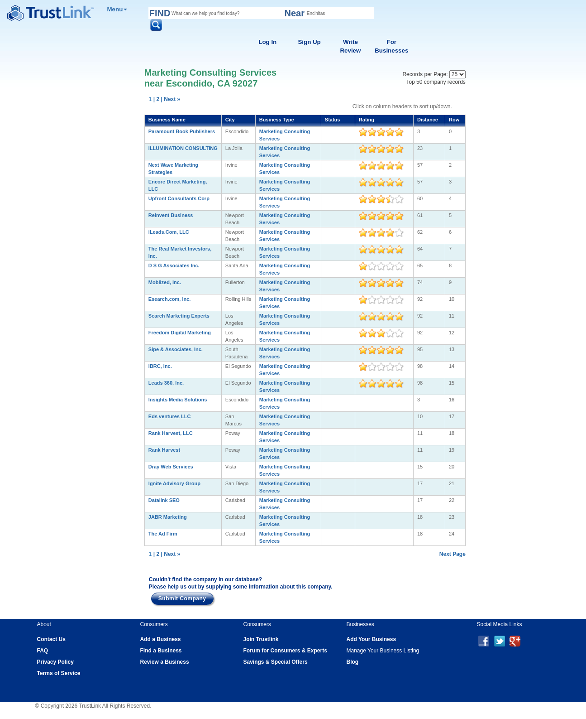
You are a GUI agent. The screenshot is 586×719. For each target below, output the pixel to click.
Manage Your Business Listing (383, 650)
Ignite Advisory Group (174, 483)
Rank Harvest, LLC (170, 433)
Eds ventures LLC (169, 416)
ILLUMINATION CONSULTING (183, 148)
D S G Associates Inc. (174, 265)
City (230, 119)
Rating (366, 119)
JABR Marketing (167, 517)
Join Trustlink (261, 639)
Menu (117, 9)
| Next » (171, 99)
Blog (353, 662)
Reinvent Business (170, 215)
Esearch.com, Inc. (169, 299)
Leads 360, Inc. (166, 383)
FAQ (42, 650)
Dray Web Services (170, 466)
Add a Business (160, 639)
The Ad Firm (162, 533)
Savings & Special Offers (275, 662)
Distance (427, 119)
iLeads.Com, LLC (168, 232)
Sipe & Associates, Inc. (175, 349)
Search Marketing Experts (179, 315)
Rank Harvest (164, 450)
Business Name (167, 119)
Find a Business (161, 650)
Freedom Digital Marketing (179, 332)
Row (454, 119)
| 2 (156, 99)
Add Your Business (371, 639)
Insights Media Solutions (177, 399)
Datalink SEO (164, 500)
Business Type (276, 119)
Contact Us (51, 639)
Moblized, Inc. (164, 282)
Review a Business (164, 662)
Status (332, 119)
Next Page (452, 554)
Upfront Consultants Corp (179, 198)
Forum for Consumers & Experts (285, 650)
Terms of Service (59, 673)
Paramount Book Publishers (181, 131)
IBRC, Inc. (160, 366)
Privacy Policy (55, 662)
